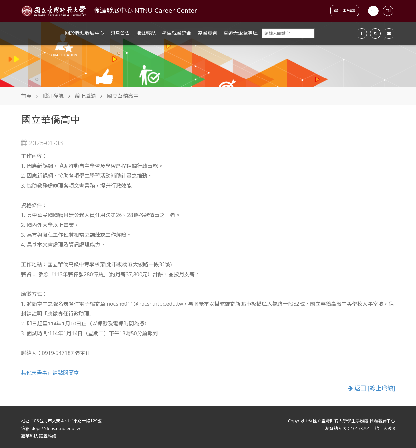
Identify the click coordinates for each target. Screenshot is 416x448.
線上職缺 (85, 96)
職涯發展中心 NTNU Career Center (145, 10)
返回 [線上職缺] (371, 388)
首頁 (26, 96)
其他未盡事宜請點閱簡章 (50, 372)
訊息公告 (120, 33)
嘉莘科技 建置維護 (38, 436)
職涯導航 (146, 33)
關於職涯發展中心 (84, 33)
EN (388, 10)
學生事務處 (344, 10)
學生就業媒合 (176, 33)
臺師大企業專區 (240, 33)
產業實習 (207, 33)
